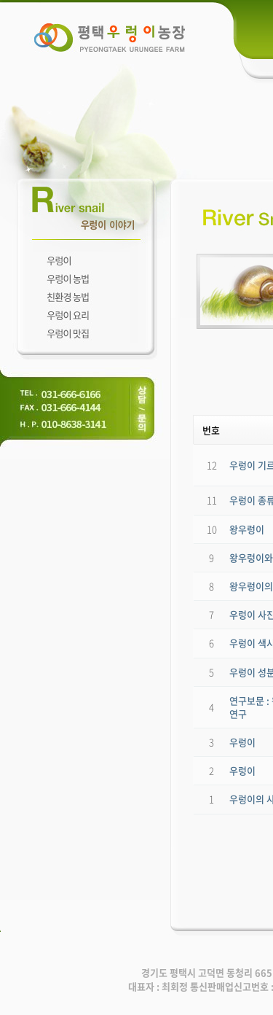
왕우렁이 (246, 529)
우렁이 (242, 742)
